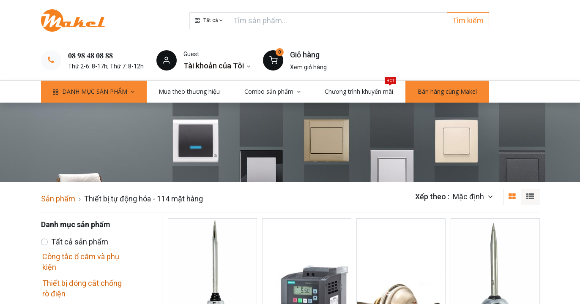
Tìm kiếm (468, 20)
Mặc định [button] (469, 196)
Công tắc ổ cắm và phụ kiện (80, 261)
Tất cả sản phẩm (79, 241)
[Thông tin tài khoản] (217, 65)
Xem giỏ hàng (308, 67)
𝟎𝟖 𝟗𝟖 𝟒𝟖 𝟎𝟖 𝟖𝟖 (90, 55)
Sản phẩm (58, 198)
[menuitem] (189, 92)
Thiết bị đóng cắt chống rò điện (82, 288)
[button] (208, 20)
